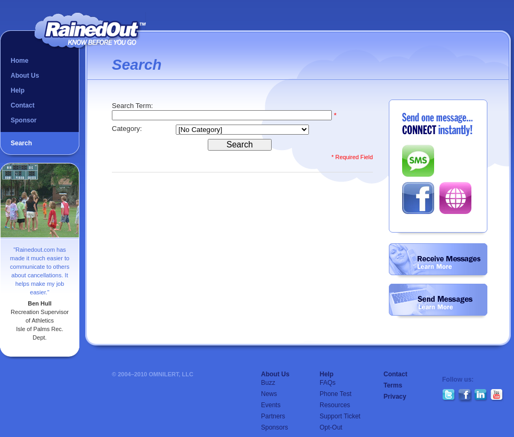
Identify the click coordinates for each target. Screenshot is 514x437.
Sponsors (274, 427)
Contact (23, 105)
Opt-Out (331, 427)
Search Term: (133, 106)
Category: (128, 129)
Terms (393, 385)
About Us (25, 75)
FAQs (328, 382)
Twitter (449, 395)
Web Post (455, 198)
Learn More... (435, 266)
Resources (335, 405)
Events (271, 405)
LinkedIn (481, 395)
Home (19, 60)
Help (18, 90)
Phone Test (336, 394)
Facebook (418, 198)
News (269, 394)
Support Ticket (340, 416)
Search (21, 143)
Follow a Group (438, 260)
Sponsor (24, 120)
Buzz (268, 382)
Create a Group (438, 301)
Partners (273, 416)
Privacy (395, 396)
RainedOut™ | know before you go (90, 30)
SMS (418, 161)
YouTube (497, 395)
